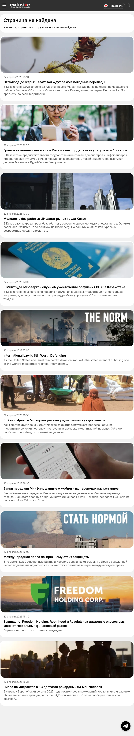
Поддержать (113, 5)
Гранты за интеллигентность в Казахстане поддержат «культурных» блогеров (65, 150)
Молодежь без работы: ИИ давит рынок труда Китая (44, 219)
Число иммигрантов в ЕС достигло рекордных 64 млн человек (52, 687)
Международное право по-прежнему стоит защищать (46, 557)
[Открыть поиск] (128, 6)
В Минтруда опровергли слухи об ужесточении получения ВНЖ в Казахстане (64, 287)
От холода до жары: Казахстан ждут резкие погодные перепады (54, 82)
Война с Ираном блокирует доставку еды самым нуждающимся (54, 420)
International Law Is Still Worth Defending (34, 355)
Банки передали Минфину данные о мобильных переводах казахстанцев (61, 488)
